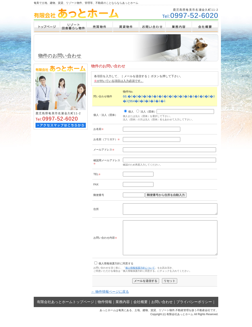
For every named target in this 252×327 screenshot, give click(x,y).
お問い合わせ (162, 310)
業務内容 (123, 310)
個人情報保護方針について (140, 276)
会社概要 (140, 310)
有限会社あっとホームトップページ (65, 310)
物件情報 (105, 310)
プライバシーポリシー (194, 310)
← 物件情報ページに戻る (110, 300)
